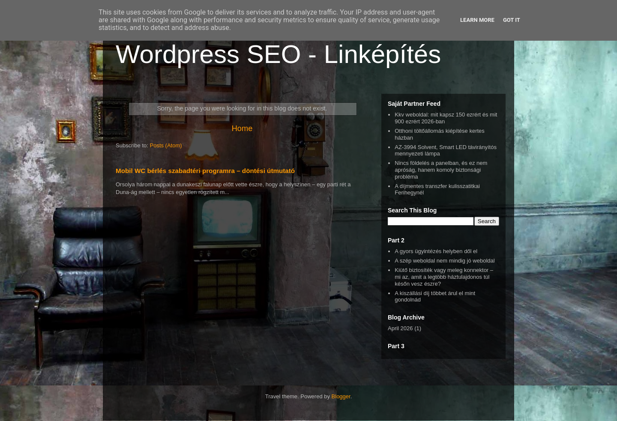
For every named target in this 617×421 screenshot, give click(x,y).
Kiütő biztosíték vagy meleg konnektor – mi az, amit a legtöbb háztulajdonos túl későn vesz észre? (444, 277)
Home (242, 128)
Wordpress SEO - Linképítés (278, 54)
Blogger (341, 396)
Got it (511, 20)
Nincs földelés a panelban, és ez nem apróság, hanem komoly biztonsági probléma (441, 169)
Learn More (477, 20)
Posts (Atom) (166, 145)
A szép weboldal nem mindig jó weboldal (444, 260)
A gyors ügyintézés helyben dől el (436, 251)
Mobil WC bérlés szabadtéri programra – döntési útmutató (205, 170)
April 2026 (400, 328)
